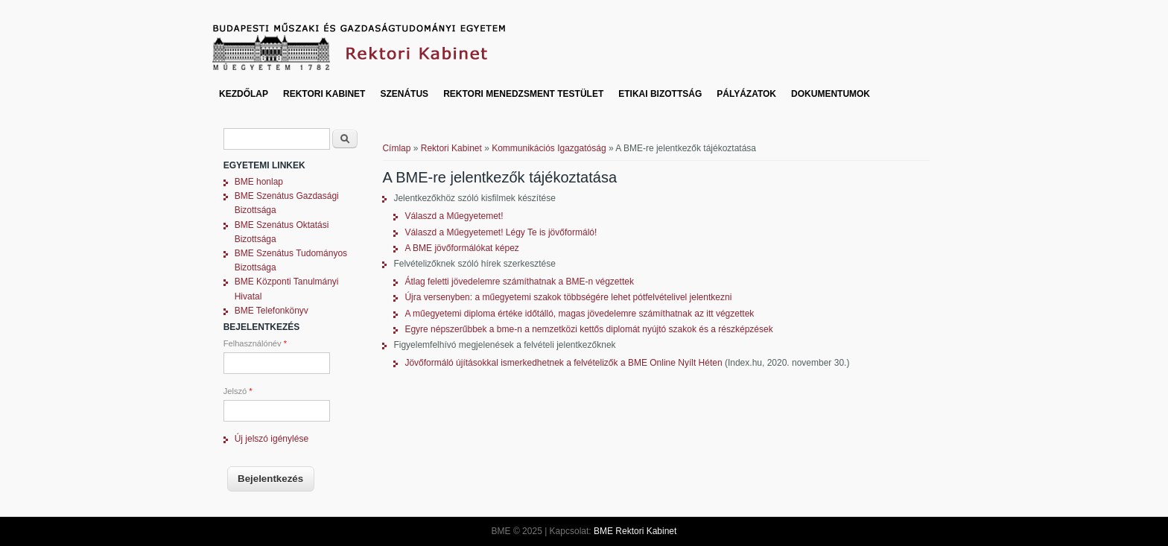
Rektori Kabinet (324, 94)
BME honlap (259, 182)
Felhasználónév (255, 343)
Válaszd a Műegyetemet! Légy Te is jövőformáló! (500, 232)
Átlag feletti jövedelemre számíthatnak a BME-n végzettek (518, 281)
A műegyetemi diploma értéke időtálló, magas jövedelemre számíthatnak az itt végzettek (579, 313)
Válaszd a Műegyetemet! (453, 216)
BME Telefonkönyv (271, 310)
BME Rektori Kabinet (635, 531)
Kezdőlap (243, 94)
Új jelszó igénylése (271, 439)
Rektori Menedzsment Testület (523, 94)
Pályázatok (746, 94)
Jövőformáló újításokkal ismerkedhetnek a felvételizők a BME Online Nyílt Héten (563, 363)
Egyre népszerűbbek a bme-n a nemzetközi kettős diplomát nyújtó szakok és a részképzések (588, 329)
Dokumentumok (830, 94)
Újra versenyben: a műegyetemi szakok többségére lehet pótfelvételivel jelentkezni (567, 297)
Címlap (396, 148)
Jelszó (238, 391)
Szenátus (404, 94)
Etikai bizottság (660, 94)
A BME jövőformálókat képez (461, 248)
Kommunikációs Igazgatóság (549, 148)
